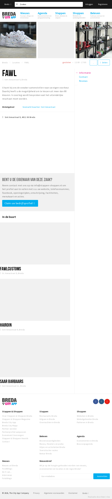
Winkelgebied (8, 107)
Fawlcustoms (10, 268)
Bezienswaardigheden (50, 440)
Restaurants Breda (48, 416)
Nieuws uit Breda (10, 465)
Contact (5, 441)
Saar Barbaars (11, 381)
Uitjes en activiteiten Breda (52, 447)
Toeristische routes (49, 450)
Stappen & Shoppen (12, 411)
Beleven (43, 436)
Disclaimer (73, 493)
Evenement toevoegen (13, 435)
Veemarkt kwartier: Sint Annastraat (39, 107)
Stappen (44, 411)
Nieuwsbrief (46, 461)
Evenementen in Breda (87, 440)
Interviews (7, 475)
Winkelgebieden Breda (87, 419)
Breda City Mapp (10, 425)
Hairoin (6, 324)
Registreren (102, 4)
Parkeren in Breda (85, 422)
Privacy (36, 493)
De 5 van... (7, 472)
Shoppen (81, 411)
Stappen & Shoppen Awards (15, 438)
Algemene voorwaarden (54, 493)
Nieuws (5, 461)
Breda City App (9, 422)
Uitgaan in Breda (47, 419)
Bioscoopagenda (85, 444)
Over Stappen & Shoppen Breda (17, 416)
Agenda (81, 436)
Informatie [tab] (85, 72)
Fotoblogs (7, 478)
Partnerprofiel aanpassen (14, 432)
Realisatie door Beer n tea (99, 497)
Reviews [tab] (83, 80)
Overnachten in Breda (50, 422)
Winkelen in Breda (85, 416)
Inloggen (89, 4)
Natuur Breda (46, 453)
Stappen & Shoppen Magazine (16, 419)
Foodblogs (7, 468)
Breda (8, 4)
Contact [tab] (83, 76)
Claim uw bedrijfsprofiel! (20, 203)
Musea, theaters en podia (52, 444)
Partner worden (9, 428)
